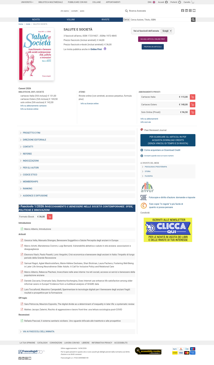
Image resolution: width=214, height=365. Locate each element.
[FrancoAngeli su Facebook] (182, 11)
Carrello (187, 2)
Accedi (161, 2)
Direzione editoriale (34, 139)
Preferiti (173, 2)
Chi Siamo (65, 11)
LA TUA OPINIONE (27, 343)
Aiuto (82, 11)
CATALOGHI (42, 343)
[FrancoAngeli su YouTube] (194, 11)
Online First (96, 49)
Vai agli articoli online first (152, 39)
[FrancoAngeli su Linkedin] (186, 11)
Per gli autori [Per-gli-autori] (31, 167)
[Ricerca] (193, 19)
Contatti (74, 11)
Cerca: (127, 19)
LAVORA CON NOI (72, 343)
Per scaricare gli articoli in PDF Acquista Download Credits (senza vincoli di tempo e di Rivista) (168, 140)
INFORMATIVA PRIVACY (102, 343)
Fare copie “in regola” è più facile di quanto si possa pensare (166, 206)
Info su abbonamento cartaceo (33, 106)
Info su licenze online (29, 109)
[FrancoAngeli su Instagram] (190, 11)
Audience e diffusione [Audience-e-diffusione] (35, 195)
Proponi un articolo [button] (153, 47)
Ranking (27, 188)
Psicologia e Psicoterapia (156, 167)
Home (21, 24)
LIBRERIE (86, 343)
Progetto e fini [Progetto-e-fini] (31, 132)
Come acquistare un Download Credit (162, 150)
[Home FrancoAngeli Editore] (37, 11)
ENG (149, 2)
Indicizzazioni (31, 160)
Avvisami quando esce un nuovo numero (159, 156)
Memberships (30, 181)
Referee (27, 153)
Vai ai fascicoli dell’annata (146, 31)
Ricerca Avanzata (137, 11)
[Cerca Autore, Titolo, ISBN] (160, 19)
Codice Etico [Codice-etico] (30, 174)
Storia (147, 171)
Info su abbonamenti (149, 119)
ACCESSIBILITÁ (120, 343)
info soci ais (146, 122)
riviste (28, 24)
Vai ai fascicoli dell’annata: (39, 331)
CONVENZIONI (56, 343)
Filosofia (149, 176)
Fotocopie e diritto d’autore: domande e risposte (172, 197)
